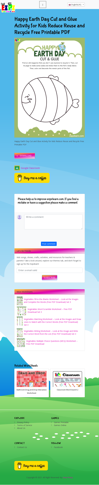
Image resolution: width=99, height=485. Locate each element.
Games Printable (61, 422)
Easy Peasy (68, 477)
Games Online (60, 425)
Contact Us (22, 447)
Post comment (48, 243)
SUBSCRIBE (49, 277)
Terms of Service (24, 425)
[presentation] (61, 236)
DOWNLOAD (26, 156)
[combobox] (76, 4)
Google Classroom (27, 168)
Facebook (58, 447)
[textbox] (76, 5)
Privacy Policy (23, 422)
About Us (21, 428)
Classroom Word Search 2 (67, 389)
